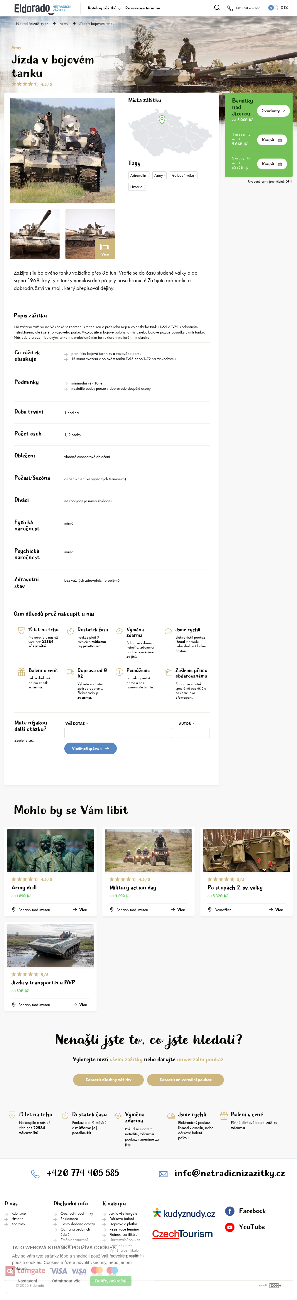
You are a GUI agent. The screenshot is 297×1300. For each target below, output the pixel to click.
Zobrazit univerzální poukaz (185, 1079)
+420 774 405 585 (83, 1173)
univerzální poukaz (200, 1060)
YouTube (245, 1227)
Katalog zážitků (102, 8)
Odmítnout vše (66, 1281)
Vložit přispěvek (90, 748)
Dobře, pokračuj (110, 1281)
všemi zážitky (126, 1060)
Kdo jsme (18, 1213)
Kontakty (18, 1223)
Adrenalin (138, 175)
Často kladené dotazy (77, 1223)
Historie (136, 186)
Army (64, 23)
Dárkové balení (121, 1218)
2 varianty (273, 110)
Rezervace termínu (142, 8)
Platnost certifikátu (123, 1234)
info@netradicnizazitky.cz (230, 1173)
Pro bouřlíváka (182, 175)
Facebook (245, 1211)
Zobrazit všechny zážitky (108, 1079)
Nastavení (27, 1281)
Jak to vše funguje (123, 1213)
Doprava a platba (123, 1223)
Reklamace (69, 1218)
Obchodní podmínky (76, 1213)
